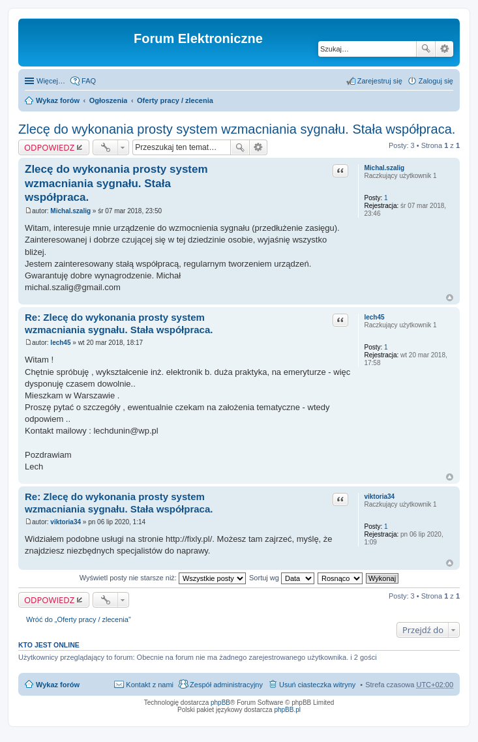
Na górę (449, 297)
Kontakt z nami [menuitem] (149, 685)
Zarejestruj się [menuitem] (379, 81)
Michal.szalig (384, 167)
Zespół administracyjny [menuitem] (226, 685)
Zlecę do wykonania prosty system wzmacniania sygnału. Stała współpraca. (236, 129)
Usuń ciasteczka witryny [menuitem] (317, 685)
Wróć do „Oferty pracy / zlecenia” (78, 619)
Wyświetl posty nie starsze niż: (163, 578)
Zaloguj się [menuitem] (436, 81)
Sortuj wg (281, 578)
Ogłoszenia (108, 100)
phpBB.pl (287, 709)
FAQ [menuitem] (89, 81)
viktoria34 (379, 496)
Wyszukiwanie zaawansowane (444, 49)
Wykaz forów (58, 100)
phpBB (220, 702)
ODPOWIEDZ (49, 147)
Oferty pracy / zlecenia (175, 100)
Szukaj (426, 49)
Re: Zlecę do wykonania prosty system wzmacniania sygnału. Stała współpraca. (119, 323)
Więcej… (51, 81)
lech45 (374, 317)
